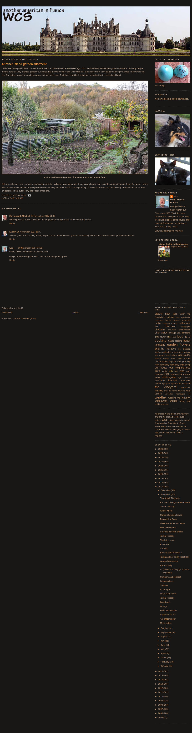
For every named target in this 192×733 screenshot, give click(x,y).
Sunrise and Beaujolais (171, 552)
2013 (160, 684)
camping (166, 323)
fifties (169, 337)
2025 (160, 453)
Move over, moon (168, 593)
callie (158, 323)
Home (75, 312)
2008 (160, 705)
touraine (181, 391)
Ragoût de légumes (179, 247)
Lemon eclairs (166, 581)
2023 (160, 461)
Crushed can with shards (171, 532)
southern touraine (166, 380)
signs (180, 377)
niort (157, 365)
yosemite (165, 404)
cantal (174, 323)
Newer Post (7, 312)
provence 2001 (162, 374)
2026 (160, 449)
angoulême (160, 317)
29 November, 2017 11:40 (43, 216)
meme (165, 358)
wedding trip (174, 398)
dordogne (186, 333)
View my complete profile (169, 231)
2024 (160, 457)
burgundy (186, 320)
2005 (160, 717)
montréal (159, 361)
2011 (160, 692)
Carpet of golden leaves (171, 515)
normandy (164, 365)
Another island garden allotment (24, 64)
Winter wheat (166, 511)
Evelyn (12, 232)
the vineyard (166, 387)
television (186, 383)
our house (161, 367)
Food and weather (168, 610)
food (174, 337)
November (166, 494)
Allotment (164, 544)
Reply (12, 223)
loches (174, 355)
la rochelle (176, 352)
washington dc (183, 394)
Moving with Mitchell (19, 216)
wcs (11, 248)
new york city (183, 361)
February (165, 662)
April (163, 653)
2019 (160, 478)
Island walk (165, 602)
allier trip (185, 314)
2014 (160, 679)
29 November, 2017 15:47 (29, 232)
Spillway (164, 585)
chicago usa (174, 333)
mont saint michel (180, 358)
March (164, 657)
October (165, 628)
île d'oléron (184, 349)
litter (167, 355)
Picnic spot (165, 589)
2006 (160, 713)
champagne (185, 326)
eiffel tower (160, 337)
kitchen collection (163, 352)
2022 (160, 466)
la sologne (186, 352)
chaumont (172, 330)
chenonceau (184, 330)
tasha (177, 383)
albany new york (166, 313)
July (163, 641)
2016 (160, 671)
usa (188, 390)
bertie (168, 320)
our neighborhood (179, 367)
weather (161, 397)
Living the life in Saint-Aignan (173, 244)
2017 (160, 486)
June (163, 645)
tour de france (170, 391)
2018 (160, 482)
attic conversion (183, 317)
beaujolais (159, 320)
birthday (176, 320)
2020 (160, 474)
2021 (160, 470)
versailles (169, 394)
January (165, 666)
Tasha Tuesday (167, 506)
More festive (166, 623)
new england (170, 361)
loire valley (184, 355)
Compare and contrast (170, 577)
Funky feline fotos (168, 519)
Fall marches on (167, 614)
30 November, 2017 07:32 (30, 248)
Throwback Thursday (170, 498)
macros (158, 358)
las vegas (159, 355)
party (188, 371)
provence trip (176, 374)
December (166, 490)
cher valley (161, 332)
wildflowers (161, 400)
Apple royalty (166, 565)
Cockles (163, 548)
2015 (160, 675)
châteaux (160, 329)
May (163, 649)
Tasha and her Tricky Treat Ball (174, 557)
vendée (158, 394)
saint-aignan (17, 198)
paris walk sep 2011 (173, 371)
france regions (175, 341)
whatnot (186, 397)
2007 (160, 709)
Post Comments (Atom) (25, 318)
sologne (187, 377)
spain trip (170, 384)
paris (157, 370)
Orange (163, 606)
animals (170, 317)
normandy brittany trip (180, 365)
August (164, 636)
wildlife (173, 400)
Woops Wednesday (169, 561)
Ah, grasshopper (167, 619)
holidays (171, 348)
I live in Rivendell (168, 527)
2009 (160, 700)
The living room (167, 540)
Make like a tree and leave (172, 523)
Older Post (143, 312)
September (166, 632)
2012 (160, 688)
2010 (160, 696)
